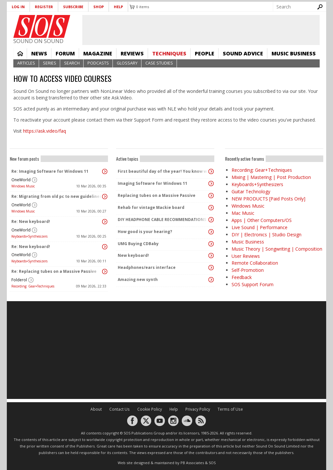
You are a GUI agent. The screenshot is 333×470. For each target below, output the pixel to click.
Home (20, 53)
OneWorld (21, 180)
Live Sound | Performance (259, 227)
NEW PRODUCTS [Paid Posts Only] (268, 199)
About (96, 409)
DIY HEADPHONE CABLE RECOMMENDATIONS (162, 219)
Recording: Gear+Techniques (32, 286)
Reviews (132, 53)
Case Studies (159, 63)
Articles (26, 63)
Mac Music (243, 213)
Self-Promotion (248, 270)
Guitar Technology (251, 191)
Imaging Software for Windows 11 (152, 183)
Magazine (97, 53)
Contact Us (119, 409)
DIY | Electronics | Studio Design (266, 234)
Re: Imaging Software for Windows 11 (49, 171)
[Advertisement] (166, 350)
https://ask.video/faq (44, 131)
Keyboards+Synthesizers (29, 236)
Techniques (169, 53)
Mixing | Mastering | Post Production (271, 177)
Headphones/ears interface (147, 267)
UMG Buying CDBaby (138, 243)
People (204, 53)
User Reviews (246, 256)
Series (49, 63)
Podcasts (98, 63)
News (39, 53)
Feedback (242, 277)
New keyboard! (133, 255)
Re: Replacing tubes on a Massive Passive (54, 271)
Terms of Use (230, 409)
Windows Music (23, 186)
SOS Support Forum (252, 284)
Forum (65, 53)
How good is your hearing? (145, 231)
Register (44, 6)
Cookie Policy (149, 409)
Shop (98, 6)
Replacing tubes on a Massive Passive (156, 195)
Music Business (294, 53)
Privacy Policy (197, 409)
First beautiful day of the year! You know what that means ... (163, 171)
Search (72, 63)
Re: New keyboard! (30, 221)
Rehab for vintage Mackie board (151, 207)
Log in (18, 6)
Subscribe (73, 6)
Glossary (127, 63)
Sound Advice (243, 53)
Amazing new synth (138, 279)
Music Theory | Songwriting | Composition (277, 249)
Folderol (19, 280)
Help (118, 6)
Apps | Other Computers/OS (262, 220)
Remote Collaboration (255, 263)
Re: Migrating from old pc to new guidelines (56, 196)
